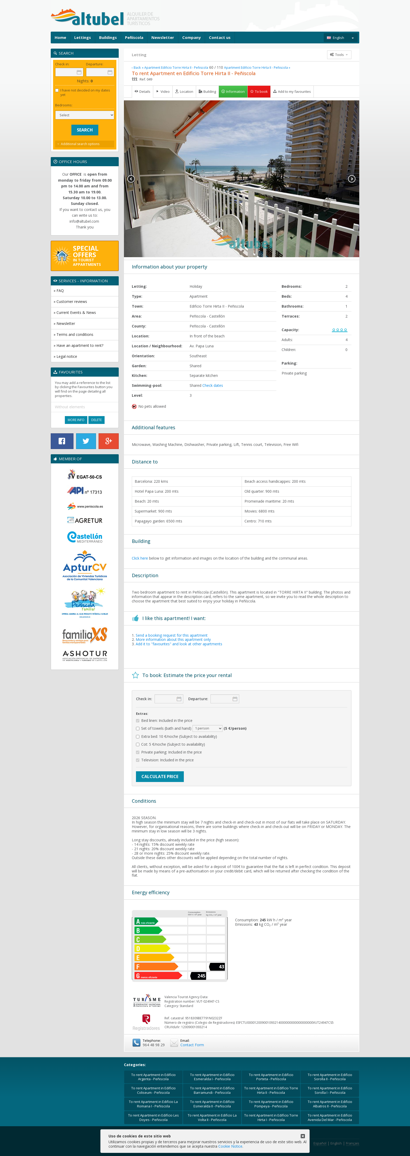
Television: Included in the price (165, 760)
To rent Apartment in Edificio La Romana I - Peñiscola (153, 1103)
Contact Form (192, 1044)
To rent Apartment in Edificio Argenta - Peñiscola (153, 1077)
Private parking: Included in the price (169, 752)
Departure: (198, 698)
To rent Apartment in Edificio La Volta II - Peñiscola (212, 1117)
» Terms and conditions (73, 334)
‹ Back (136, 68)
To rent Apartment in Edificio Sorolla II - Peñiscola (330, 1077)
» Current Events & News (75, 312)
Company (191, 37)
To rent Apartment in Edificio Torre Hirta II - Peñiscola (271, 1090)
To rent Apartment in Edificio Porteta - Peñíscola (271, 1077)
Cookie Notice (230, 1146)
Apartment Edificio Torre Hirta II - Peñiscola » (257, 68)
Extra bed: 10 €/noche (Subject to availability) (176, 736)
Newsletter (162, 37)
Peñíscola (134, 37)
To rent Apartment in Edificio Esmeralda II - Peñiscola (212, 1103)
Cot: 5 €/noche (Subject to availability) (170, 744)
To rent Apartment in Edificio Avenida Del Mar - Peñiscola (330, 1117)
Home (60, 37)
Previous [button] (131, 179)
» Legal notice (65, 356)
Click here (140, 558)
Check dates (212, 385)
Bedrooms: (63, 105)
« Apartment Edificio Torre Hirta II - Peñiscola (175, 68)
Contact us (220, 37)
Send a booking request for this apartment (172, 635)
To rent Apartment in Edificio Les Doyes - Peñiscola (153, 1117)
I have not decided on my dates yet (82, 92)
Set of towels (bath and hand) (191, 728)
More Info (76, 420)
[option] (241, 178)
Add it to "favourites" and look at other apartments (179, 643)
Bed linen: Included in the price (164, 720)
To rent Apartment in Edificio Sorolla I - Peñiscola (330, 1090)
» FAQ (59, 290)
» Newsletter (64, 323)
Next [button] (352, 179)
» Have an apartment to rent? (78, 345)
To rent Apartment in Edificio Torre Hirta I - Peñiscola (271, 1117)
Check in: (144, 698)
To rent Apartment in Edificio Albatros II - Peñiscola (330, 1103)
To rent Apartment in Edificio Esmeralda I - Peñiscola (212, 1077)
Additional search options (80, 144)
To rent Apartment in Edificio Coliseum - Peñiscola (153, 1090)
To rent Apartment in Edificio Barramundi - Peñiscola (212, 1090)
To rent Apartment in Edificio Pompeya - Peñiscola (271, 1103)
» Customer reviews (70, 301)
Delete (96, 420)
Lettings (82, 37)
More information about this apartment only (173, 639)
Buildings (108, 37)
